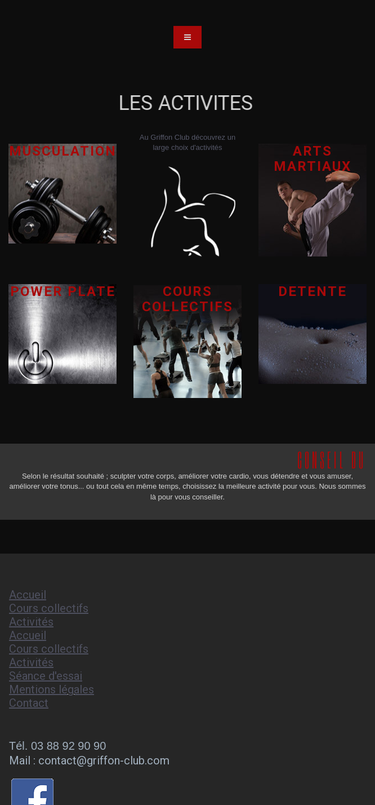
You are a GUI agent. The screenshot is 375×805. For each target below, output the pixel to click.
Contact (28, 703)
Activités (31, 622)
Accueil (27, 594)
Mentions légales (51, 689)
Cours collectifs (48, 608)
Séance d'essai (45, 676)
